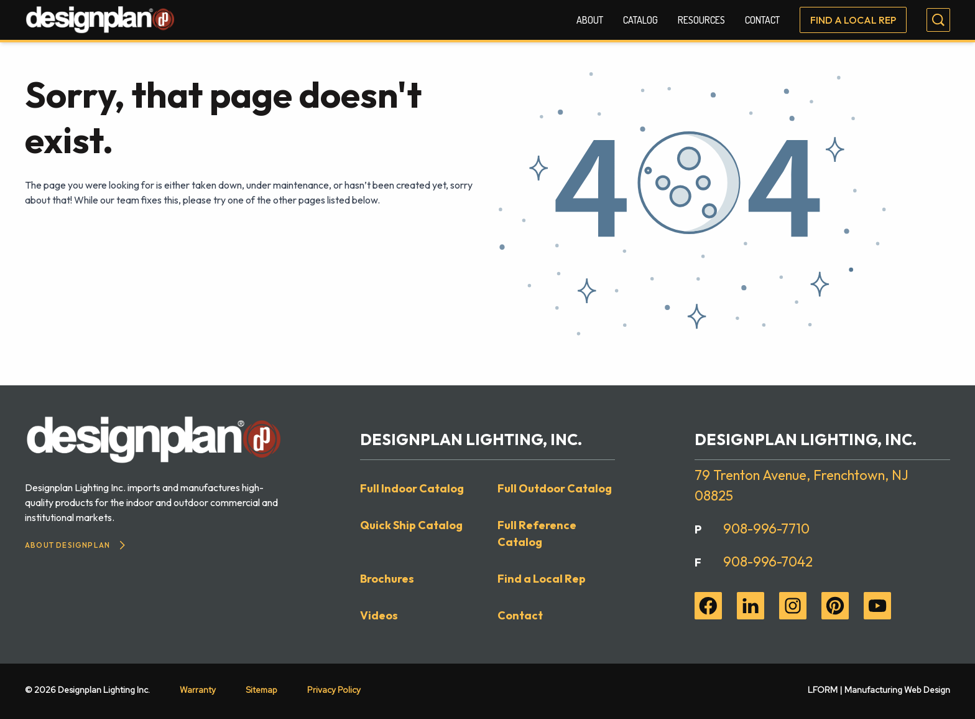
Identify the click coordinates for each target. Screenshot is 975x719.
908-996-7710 (766, 528)
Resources (701, 20)
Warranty (198, 689)
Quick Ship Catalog (411, 525)
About (589, 20)
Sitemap (261, 689)
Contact (762, 20)
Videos (379, 615)
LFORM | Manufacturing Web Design (879, 689)
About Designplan (75, 545)
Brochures (387, 578)
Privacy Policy (334, 689)
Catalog (640, 20)
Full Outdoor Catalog (554, 488)
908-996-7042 (768, 561)
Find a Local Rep (853, 20)
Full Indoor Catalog (412, 488)
